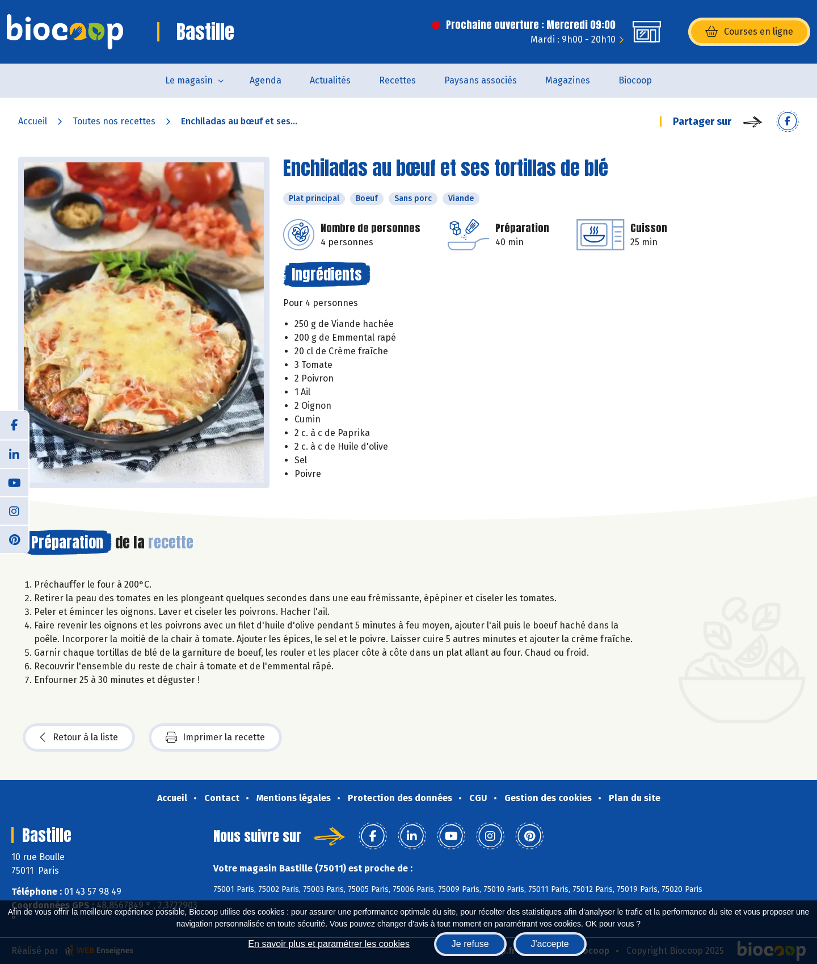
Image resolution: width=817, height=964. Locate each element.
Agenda (265, 80)
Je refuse (470, 944)
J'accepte (550, 944)
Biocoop (635, 80)
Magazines (567, 80)
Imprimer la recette (215, 737)
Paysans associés (480, 80)
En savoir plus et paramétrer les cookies (329, 944)
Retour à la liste (79, 737)
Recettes (397, 80)
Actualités (330, 80)
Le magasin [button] (189, 80)
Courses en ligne (749, 31)
